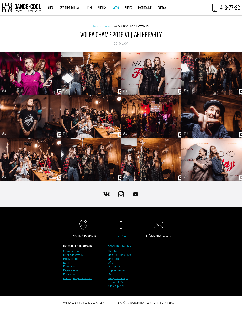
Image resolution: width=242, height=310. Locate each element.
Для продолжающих (118, 276)
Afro (110, 263)
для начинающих (119, 255)
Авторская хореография (116, 268)
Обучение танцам (70, 8)
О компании (71, 251)
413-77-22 (121, 236)
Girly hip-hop (116, 286)
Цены (89, 8)
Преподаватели (73, 255)
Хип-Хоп (113, 251)
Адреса (162, 8)
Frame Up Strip (117, 282)
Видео (128, 8)
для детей (114, 259)
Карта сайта (71, 270)
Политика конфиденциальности (77, 276)
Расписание (145, 8)
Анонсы (102, 8)
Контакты (69, 267)
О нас (50, 8)
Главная (97, 26)
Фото (116, 8)
